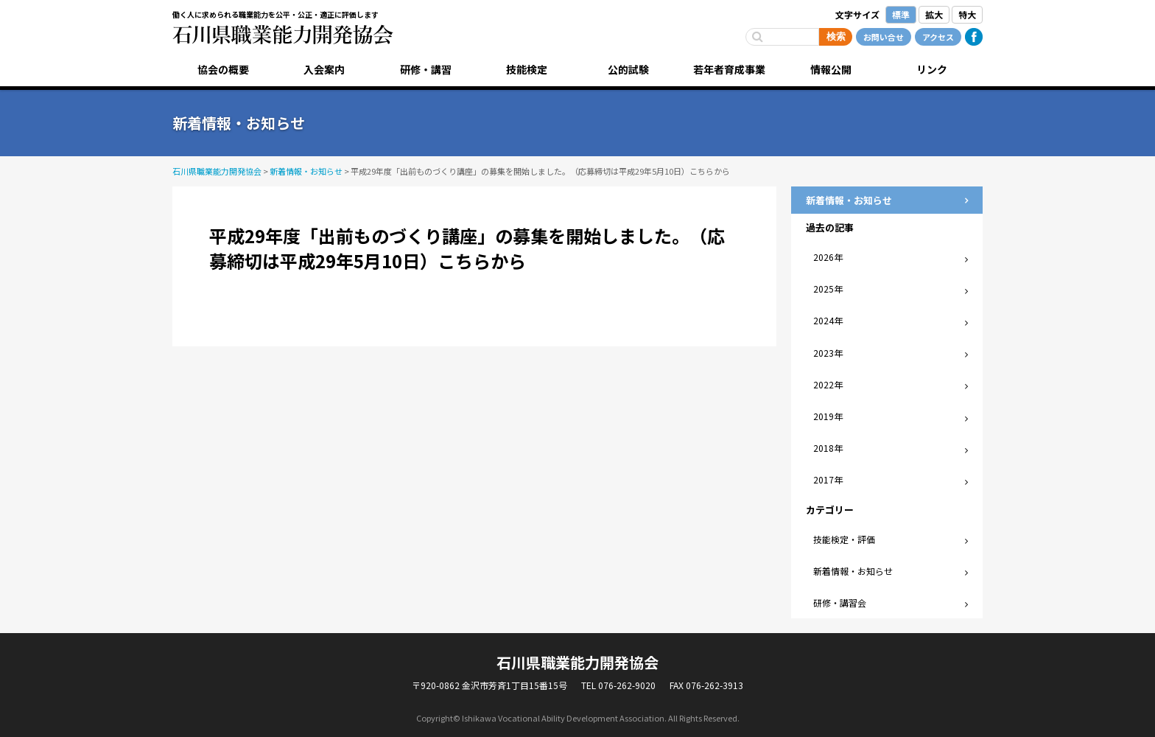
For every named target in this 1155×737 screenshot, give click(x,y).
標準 (901, 14)
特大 (967, 14)
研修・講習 (426, 69)
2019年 (828, 416)
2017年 (828, 479)
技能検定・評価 (844, 539)
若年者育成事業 (729, 69)
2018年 (828, 447)
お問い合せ (883, 37)
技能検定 (526, 69)
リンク (931, 69)
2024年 (828, 320)
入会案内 (324, 69)
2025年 (828, 288)
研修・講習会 (839, 602)
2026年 (828, 257)
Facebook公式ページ (974, 37)
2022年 (828, 384)
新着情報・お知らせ (853, 571)
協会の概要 (223, 69)
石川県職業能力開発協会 (282, 34)
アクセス (938, 37)
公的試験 (628, 69)
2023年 (828, 352)
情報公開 (831, 69)
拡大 (934, 14)
